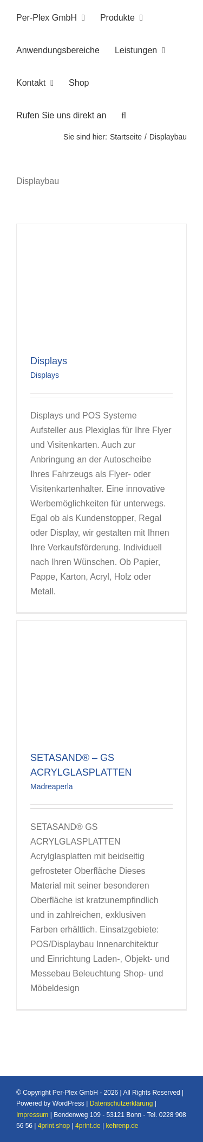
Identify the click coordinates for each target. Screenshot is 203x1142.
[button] (123, 114)
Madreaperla (51, 786)
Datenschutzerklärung (121, 1103)
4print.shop (54, 1126)
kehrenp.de (122, 1126)
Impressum (32, 1115)
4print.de (88, 1126)
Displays (48, 361)
